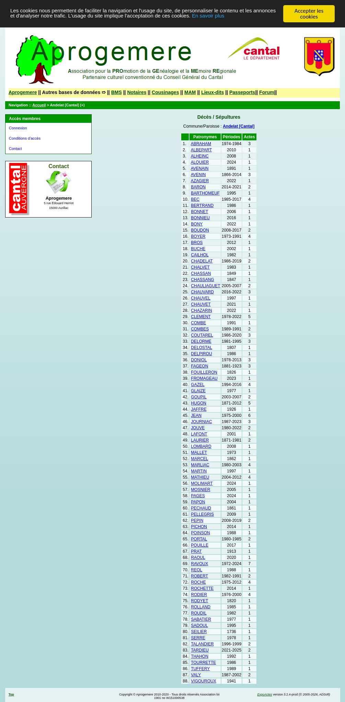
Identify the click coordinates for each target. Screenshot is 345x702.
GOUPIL (198, 397)
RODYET (199, 600)
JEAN (196, 415)
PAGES (198, 495)
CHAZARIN (201, 310)
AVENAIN (200, 168)
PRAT (196, 551)
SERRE (198, 637)
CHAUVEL (200, 298)
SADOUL (199, 625)
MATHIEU (200, 477)
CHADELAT (201, 261)
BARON (198, 187)
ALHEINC (200, 156)
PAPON (198, 502)
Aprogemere (23, 92)
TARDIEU (200, 650)
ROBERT (199, 576)
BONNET (199, 211)
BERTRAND (202, 205)
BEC (195, 199)
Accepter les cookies (309, 13)
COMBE (198, 322)
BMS (116, 92)
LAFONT (199, 434)
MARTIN (199, 471)
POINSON (200, 532)
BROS (197, 242)
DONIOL (199, 360)
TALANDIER (202, 644)
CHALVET (200, 267)
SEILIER (199, 631)
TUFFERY (200, 668)
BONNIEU (200, 217)
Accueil (39, 105)
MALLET (199, 452)
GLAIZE (198, 390)
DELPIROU (201, 353)
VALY (196, 674)
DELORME (201, 341)
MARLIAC (200, 465)
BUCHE (198, 248)
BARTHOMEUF (205, 193)
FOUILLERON (204, 372)
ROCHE (198, 582)
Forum (266, 92)
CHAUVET (200, 304)
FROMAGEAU (204, 378)
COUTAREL (202, 335)
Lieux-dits (212, 92)
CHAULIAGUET (205, 285)
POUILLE (199, 545)
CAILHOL (199, 255)
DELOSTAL (201, 347)
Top (11, 694)
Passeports (242, 92)
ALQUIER (200, 162)
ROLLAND (200, 607)
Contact (15, 149)
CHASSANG (202, 279)
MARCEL (199, 458)
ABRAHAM (201, 143)
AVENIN (198, 174)
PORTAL (199, 539)
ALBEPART (201, 150)
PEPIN (197, 520)
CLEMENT (200, 316)
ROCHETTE (202, 588)
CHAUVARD (202, 292)
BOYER (198, 236)
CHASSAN (201, 273)
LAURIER (200, 440)
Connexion (18, 128)
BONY (197, 224)
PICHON (199, 526)
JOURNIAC (201, 421)
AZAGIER (200, 180)
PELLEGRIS (202, 514)
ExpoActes (264, 694)
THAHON (199, 656)
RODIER (199, 594)
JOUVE (198, 427)
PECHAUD (201, 508)
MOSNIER (200, 489)
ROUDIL (198, 613)
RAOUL (198, 557)
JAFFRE (198, 409)
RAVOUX (199, 563)
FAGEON (199, 366)
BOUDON (200, 230)
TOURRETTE (203, 662)
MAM (190, 92)
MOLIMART (201, 483)
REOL (196, 570)
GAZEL (197, 384)
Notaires (136, 92)
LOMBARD (201, 446)
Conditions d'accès (25, 138)
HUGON (198, 403)
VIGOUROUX (203, 681)
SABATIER (201, 619)
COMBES (200, 329)
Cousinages (165, 92)
